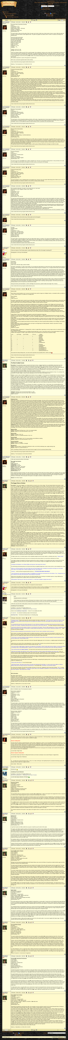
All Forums (6, 11)
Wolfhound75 (5, 548)
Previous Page (58, 18)
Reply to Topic (50, 14)
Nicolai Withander (6, 456)
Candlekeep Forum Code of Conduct (30, 608)
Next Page (64, 18)
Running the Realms (10, 15)
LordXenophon (6, 247)
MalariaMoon (5, 360)
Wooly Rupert (5, 766)
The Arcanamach (6, 21)
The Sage (4, 593)
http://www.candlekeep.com (16, 608)
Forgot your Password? (45, 9)
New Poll (53, 13)
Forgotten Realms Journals (10, 13)
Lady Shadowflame (6, 734)
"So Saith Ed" (13, 612)
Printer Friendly (50, 15)
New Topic (48, 13)
